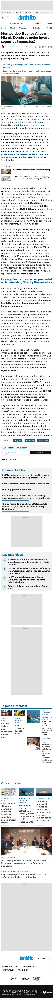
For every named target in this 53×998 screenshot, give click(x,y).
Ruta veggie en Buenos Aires (16, 489)
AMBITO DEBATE (37, 979)
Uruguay (22, 28)
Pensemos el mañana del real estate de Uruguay (31, 170)
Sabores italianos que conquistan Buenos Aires (25, 483)
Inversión (18, 12)
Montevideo (43, 440)
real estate (30, 440)
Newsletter (44, 958)
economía (28, 12)
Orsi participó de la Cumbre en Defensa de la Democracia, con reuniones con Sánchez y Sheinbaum (24, 506)
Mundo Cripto (35, 23)
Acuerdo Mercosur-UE (42, 12)
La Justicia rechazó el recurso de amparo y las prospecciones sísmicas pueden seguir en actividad (43, 811)
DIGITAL (13, 979)
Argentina (23, 970)
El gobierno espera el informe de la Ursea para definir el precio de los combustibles (24, 876)
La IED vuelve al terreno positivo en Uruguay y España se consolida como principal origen (31, 178)
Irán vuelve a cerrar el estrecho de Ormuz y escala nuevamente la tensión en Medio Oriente (26, 496)
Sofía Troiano (12, 47)
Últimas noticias (16, 23)
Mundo (13, 28)
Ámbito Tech (8, 970)
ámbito (4, 28)
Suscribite (40, 452)
